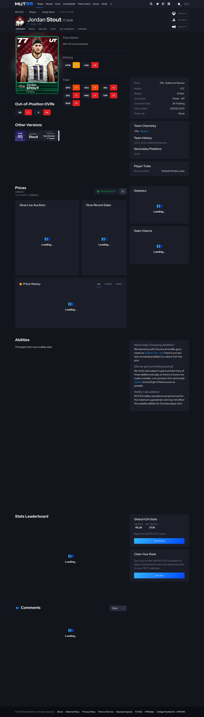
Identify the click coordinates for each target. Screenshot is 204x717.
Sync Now (159, 575)
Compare (82, 29)
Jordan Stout (48, 12)
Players (40, 4)
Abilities (42, 29)
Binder (104, 4)
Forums (96, 4)
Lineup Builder (69, 4)
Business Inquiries (124, 711)
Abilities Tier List (153, 353)
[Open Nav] (111, 4)
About (60, 711)
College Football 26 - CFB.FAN (171, 711)
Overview (20, 29)
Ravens (144, 131)
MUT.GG (19, 12)
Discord (138, 382)
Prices (57, 4)
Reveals (49, 4)
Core (33, 24)
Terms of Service (106, 711)
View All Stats (159, 541)
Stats (53, 29)
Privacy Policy (88, 711)
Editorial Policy (73, 711)
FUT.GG (138, 711)
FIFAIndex (149, 711)
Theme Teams (84, 4)
